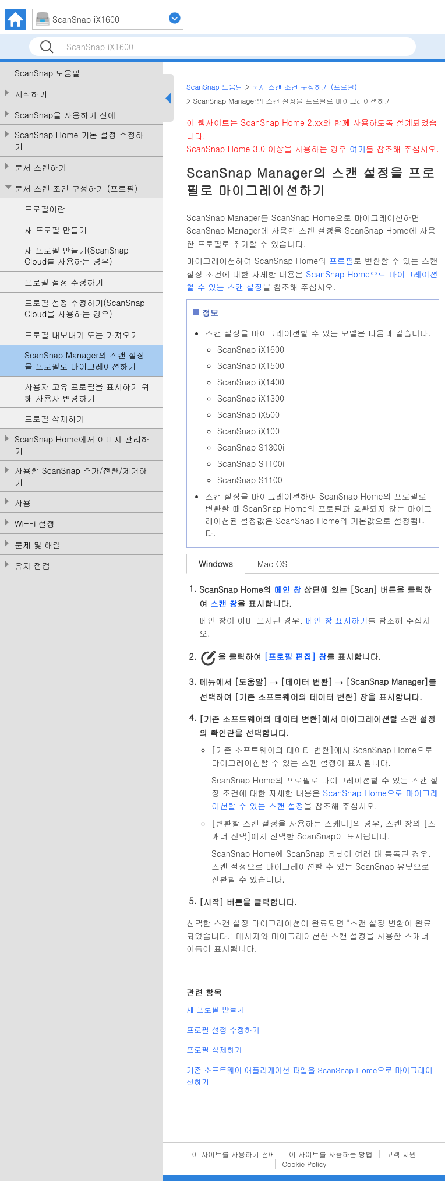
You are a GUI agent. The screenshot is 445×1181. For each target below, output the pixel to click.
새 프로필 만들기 (55, 230)
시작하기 (31, 94)
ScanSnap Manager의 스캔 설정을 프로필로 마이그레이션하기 (84, 361)
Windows (216, 564)
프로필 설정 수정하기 (63, 282)
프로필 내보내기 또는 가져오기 (81, 334)
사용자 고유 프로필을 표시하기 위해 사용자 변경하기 (87, 392)
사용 (23, 502)
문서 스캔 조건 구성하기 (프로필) (76, 188)
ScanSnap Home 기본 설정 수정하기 (79, 140)
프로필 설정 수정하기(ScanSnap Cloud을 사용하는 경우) (84, 308)
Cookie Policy (304, 1164)
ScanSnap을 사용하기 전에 (65, 115)
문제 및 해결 (38, 544)
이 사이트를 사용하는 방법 (331, 1154)
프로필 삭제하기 (54, 418)
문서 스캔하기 (40, 167)
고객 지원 (401, 1154)
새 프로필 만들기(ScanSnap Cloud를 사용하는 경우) (76, 256)
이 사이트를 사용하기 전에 (234, 1154)
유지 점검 (32, 565)
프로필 (341, 260)
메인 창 (287, 589)
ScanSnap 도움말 (47, 73)
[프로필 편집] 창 (295, 656)
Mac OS (272, 564)
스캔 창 (224, 603)
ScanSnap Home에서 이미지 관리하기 (82, 445)
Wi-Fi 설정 (35, 523)
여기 (357, 148)
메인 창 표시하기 (336, 620)
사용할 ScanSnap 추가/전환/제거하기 (81, 476)
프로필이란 (44, 209)
